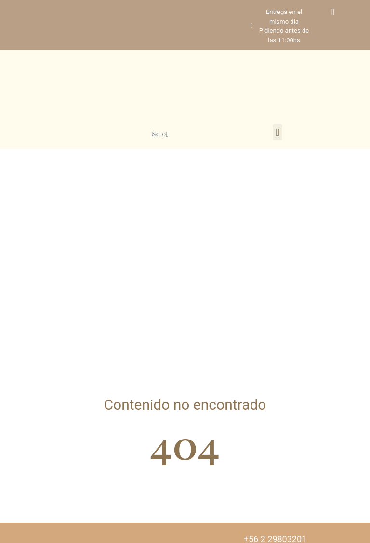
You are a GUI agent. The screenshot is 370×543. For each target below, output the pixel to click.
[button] (277, 132)
